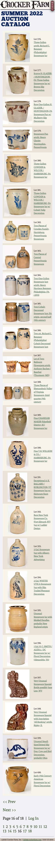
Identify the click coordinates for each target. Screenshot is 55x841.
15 (14, 831)
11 (40, 826)
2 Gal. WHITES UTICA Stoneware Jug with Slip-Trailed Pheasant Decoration (42, 587)
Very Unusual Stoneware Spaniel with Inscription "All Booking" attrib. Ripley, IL (43, 719)
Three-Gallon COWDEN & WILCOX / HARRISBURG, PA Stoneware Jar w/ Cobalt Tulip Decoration (42, 203)
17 (25, 831)
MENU (52, 5)
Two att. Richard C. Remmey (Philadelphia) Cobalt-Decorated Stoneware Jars (43, 340)
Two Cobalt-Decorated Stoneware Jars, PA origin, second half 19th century (43, 313)
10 (35, 826)
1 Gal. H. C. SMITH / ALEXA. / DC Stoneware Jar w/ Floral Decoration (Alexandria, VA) (43, 653)
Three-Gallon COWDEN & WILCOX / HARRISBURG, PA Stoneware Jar (42, 170)
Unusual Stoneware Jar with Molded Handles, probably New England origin (43, 620)
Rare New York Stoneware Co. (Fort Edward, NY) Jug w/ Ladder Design (42, 522)
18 (30, 831)
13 (4, 831)
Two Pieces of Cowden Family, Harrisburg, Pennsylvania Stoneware (41, 232)
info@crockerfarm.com (32, 840)
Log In (33, 818)
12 (45, 826)
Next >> (9, 810)
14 (10, 831)
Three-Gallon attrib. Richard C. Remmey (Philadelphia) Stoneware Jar (42, 49)
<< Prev (9, 801)
